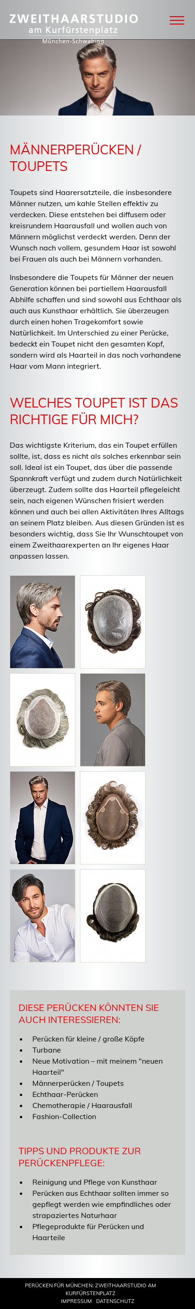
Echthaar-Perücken (65, 1094)
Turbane (46, 1049)
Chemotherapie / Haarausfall (82, 1105)
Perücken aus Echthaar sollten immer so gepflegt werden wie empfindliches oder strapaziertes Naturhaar (101, 1204)
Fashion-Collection (64, 1116)
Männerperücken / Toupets (78, 1083)
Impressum (76, 1301)
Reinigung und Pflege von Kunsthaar (94, 1182)
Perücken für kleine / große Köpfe (88, 1038)
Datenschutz (115, 1301)
